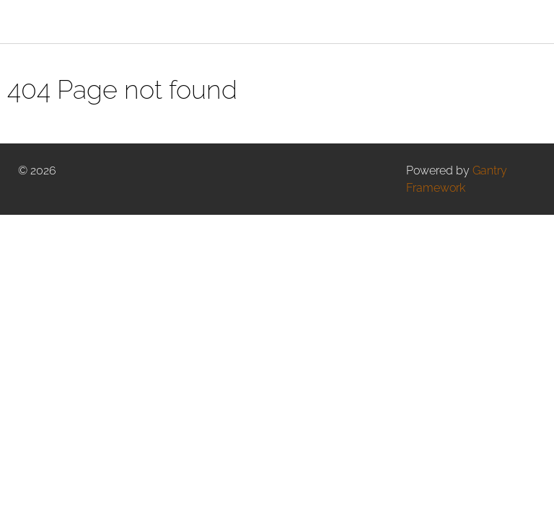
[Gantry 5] (83, 21)
